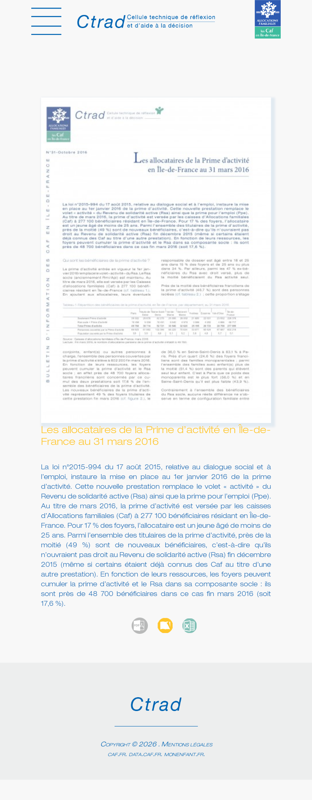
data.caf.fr (144, 754)
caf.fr (116, 754)
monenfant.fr (183, 754)
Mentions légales (186, 744)
